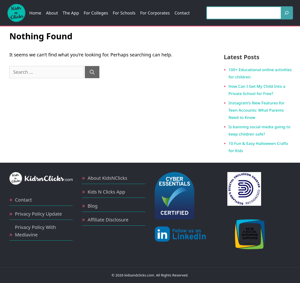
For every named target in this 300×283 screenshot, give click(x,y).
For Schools (124, 13)
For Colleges (96, 13)
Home (35, 13)
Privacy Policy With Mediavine (35, 231)
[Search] (286, 13)
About (52, 13)
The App (71, 13)
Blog (93, 206)
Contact (182, 13)
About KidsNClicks (107, 178)
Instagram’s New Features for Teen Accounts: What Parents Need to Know (257, 110)
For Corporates (155, 13)
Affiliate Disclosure (108, 220)
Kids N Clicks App (106, 192)
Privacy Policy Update (38, 214)
